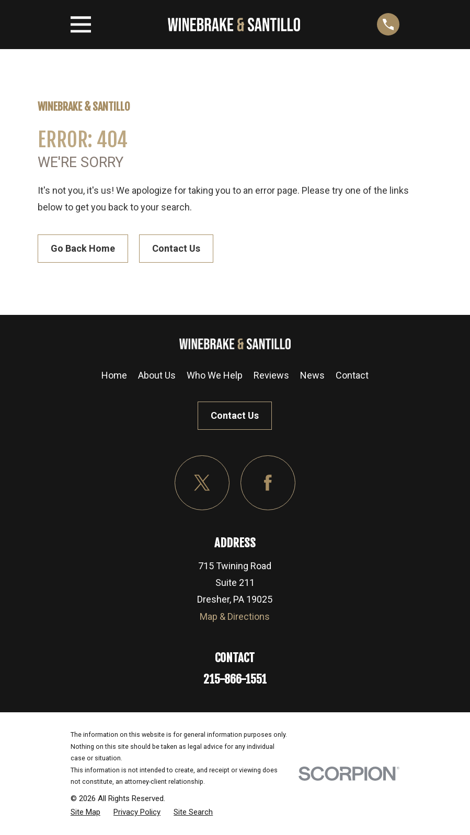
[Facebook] (267, 482)
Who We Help (215, 375)
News (312, 375)
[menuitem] (85, 812)
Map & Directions (235, 616)
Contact (352, 375)
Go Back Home (83, 248)
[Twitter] (202, 482)
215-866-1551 (235, 679)
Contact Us (176, 248)
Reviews (271, 375)
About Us (157, 375)
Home (114, 375)
